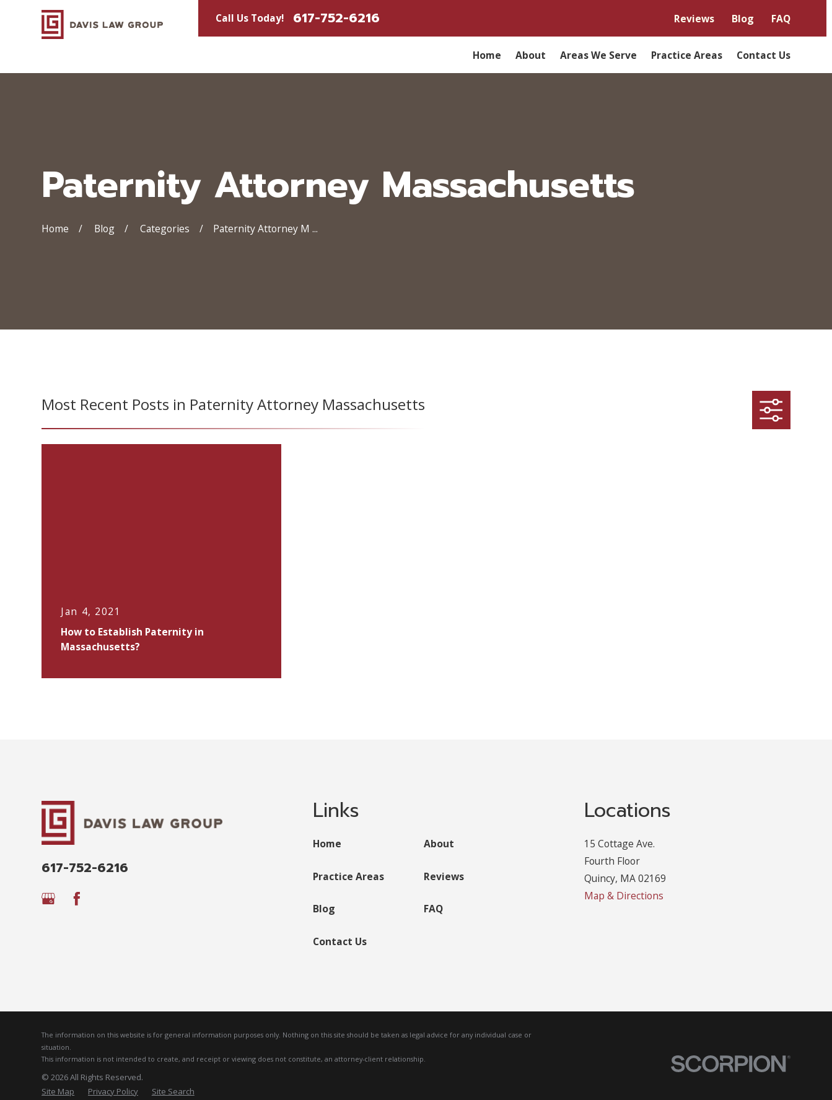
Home (327, 843)
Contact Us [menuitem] (763, 55)
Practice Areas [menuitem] (686, 55)
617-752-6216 (336, 18)
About (439, 843)
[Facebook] (77, 899)
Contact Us (340, 941)
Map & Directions (623, 895)
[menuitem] (58, 1092)
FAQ (780, 18)
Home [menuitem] (487, 55)
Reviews (694, 18)
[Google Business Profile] (48, 899)
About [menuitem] (530, 55)
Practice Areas (348, 876)
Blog (743, 18)
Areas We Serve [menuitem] (598, 55)
